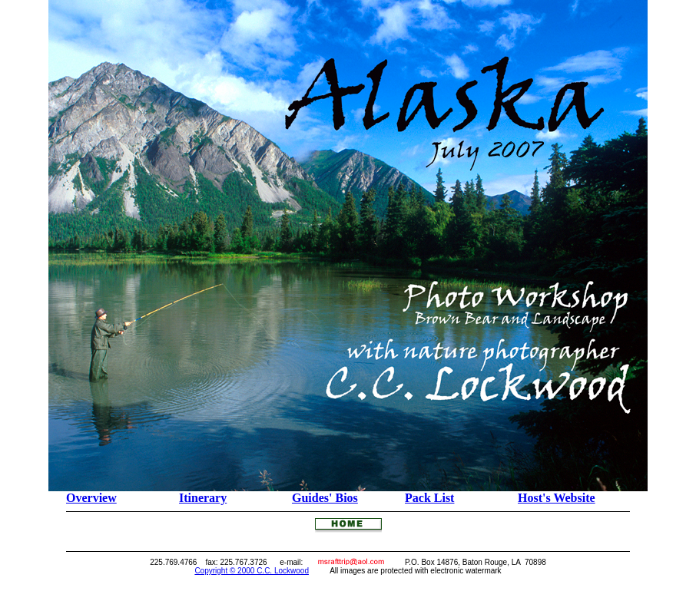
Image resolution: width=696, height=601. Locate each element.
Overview (91, 497)
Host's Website (556, 497)
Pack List (429, 497)
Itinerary (203, 497)
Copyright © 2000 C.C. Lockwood (251, 570)
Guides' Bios (325, 497)
